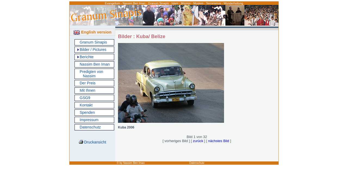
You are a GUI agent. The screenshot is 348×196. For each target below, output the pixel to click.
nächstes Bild (218, 141)
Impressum (89, 120)
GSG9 (85, 98)
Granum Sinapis (93, 42)
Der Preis (87, 83)
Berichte (87, 57)
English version (92, 32)
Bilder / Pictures (93, 49)
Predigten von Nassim (91, 73)
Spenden (87, 112)
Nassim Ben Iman (95, 64)
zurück (198, 141)
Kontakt (86, 105)
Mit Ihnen (87, 90)
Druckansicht (92, 142)
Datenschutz (90, 127)
